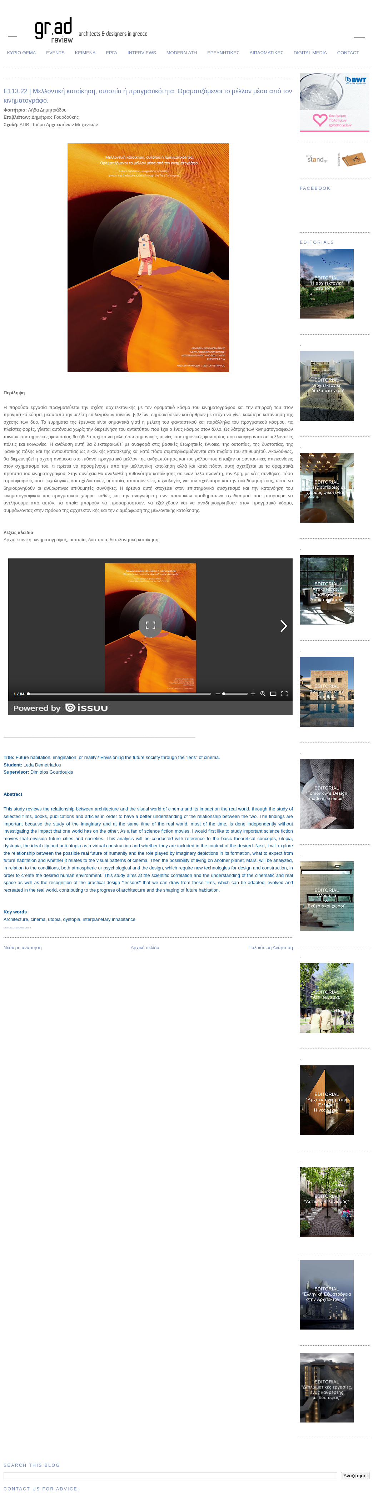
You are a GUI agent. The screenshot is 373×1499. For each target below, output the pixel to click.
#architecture (22, 928)
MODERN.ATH (181, 52)
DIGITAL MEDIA (310, 52)
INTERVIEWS (142, 52)
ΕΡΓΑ (112, 52)
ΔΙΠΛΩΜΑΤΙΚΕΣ (267, 52)
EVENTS (55, 52)
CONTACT (348, 52)
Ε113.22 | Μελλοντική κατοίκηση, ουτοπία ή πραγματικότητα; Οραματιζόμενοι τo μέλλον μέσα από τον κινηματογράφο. (148, 96)
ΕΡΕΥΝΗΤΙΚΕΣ (223, 52)
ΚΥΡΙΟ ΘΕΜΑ (21, 52)
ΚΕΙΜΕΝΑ (85, 52)
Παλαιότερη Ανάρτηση (270, 947)
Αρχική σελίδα (145, 947)
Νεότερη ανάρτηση (23, 947)
